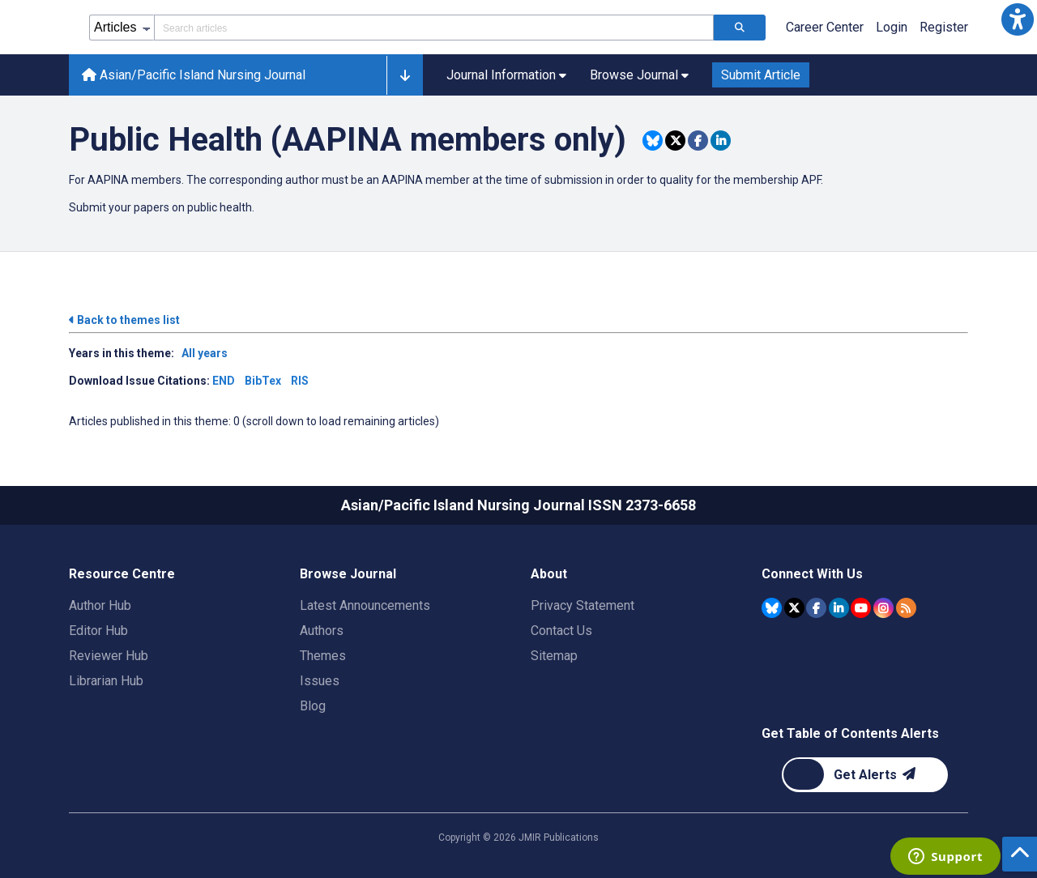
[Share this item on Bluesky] (652, 140)
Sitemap (554, 655)
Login (891, 27)
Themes (323, 655)
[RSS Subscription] (906, 608)
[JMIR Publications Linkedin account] (839, 608)
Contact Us (561, 630)
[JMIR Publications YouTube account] (861, 608)
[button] (1017, 19)
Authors (322, 630)
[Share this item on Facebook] (698, 140)
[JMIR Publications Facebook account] (816, 608)
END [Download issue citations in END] (223, 380)
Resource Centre (122, 574)
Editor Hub (98, 630)
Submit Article (760, 75)
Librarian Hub (106, 680)
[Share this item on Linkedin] (721, 140)
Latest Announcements (365, 605)
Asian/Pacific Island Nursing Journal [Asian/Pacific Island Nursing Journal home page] (193, 75)
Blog (313, 706)
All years (204, 353)
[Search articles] (740, 27)
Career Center (825, 27)
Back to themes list (124, 319)
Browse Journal (348, 574)
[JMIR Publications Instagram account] (883, 608)
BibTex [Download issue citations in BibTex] (263, 380)
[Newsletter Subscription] (865, 774)
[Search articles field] (434, 27)
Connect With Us (812, 574)
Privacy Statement (582, 605)
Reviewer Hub (108, 655)
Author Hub (100, 605)
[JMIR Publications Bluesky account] (772, 608)
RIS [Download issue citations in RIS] (300, 380)
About (549, 574)
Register (944, 27)
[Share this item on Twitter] (675, 140)
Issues (319, 680)
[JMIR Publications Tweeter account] (794, 608)
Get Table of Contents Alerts (850, 733)
